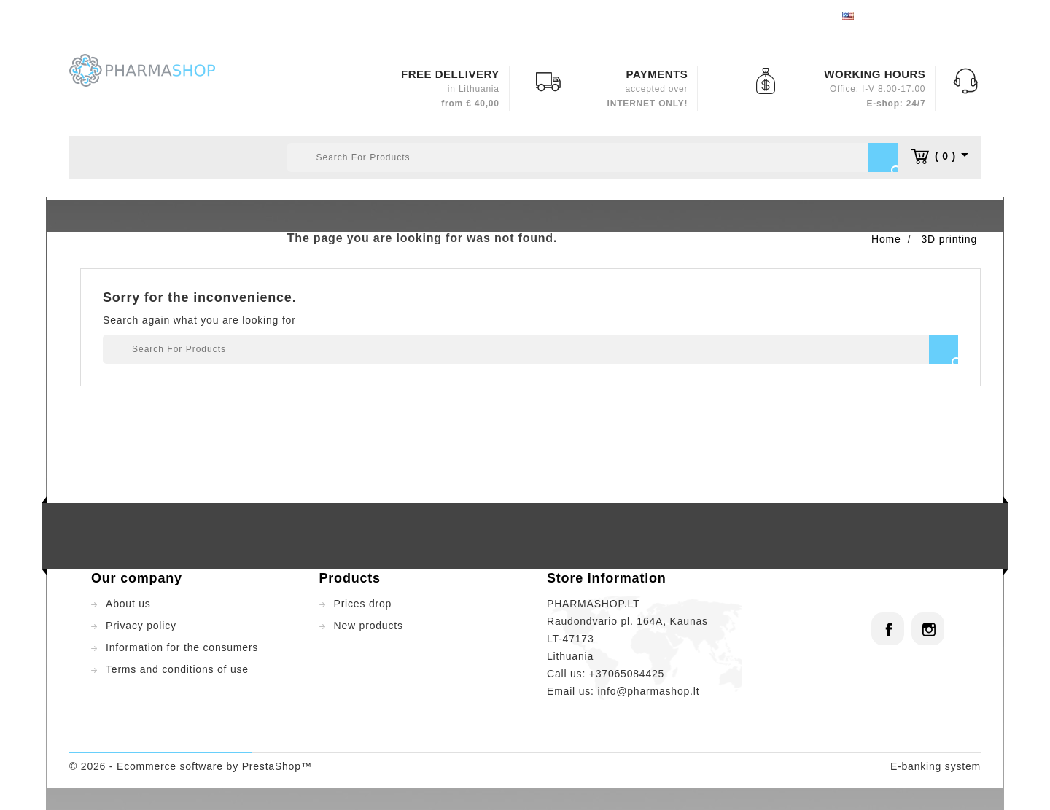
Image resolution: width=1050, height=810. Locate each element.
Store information (606, 578)
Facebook (887, 629)
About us (128, 604)
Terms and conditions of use (177, 669)
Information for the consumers (182, 647)
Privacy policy (141, 625)
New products (368, 625)
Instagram (928, 629)
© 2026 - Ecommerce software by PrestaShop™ (190, 766)
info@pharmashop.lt (648, 691)
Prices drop (363, 604)
